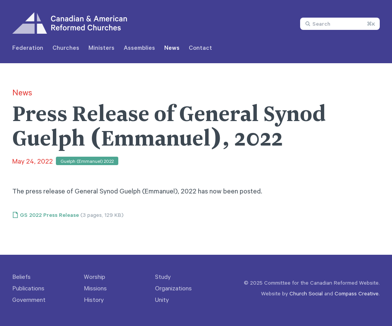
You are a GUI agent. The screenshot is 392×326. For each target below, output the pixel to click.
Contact (200, 47)
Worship (94, 276)
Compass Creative (357, 293)
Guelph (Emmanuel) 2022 (87, 161)
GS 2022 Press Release (49, 215)
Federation (27, 47)
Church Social (306, 293)
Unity (162, 299)
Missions (95, 288)
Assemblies (139, 47)
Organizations (173, 288)
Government (29, 299)
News (172, 47)
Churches (65, 47)
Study (163, 276)
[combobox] (340, 24)
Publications (28, 288)
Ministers (101, 47)
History (94, 299)
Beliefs (21, 276)
